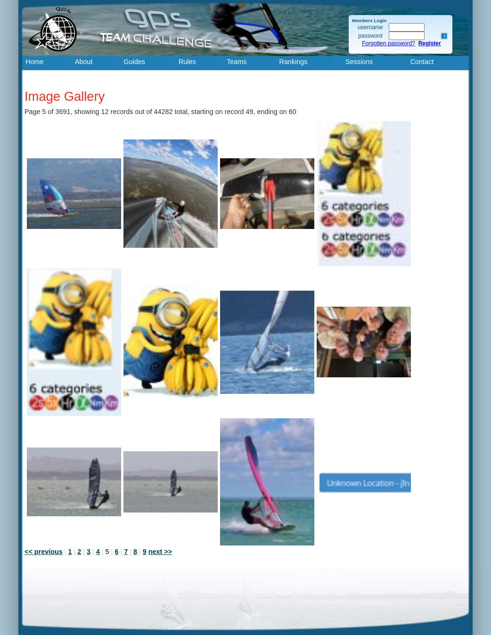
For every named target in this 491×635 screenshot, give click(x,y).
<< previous (44, 551)
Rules (187, 61)
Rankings (293, 61)
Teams (236, 61)
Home (34, 61)
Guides (134, 61)
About (84, 61)
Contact (422, 61)
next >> (160, 551)
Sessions (359, 61)
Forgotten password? (388, 43)
